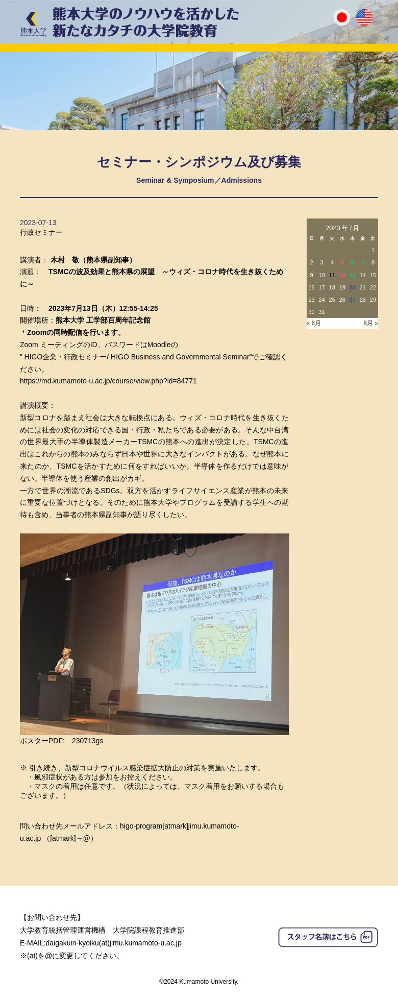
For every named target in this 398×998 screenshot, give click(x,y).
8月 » (370, 323)
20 (353, 287)
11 (332, 275)
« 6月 (314, 323)
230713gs (88, 741)
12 (342, 275)
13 (353, 275)
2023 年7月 (342, 228)
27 (353, 300)
